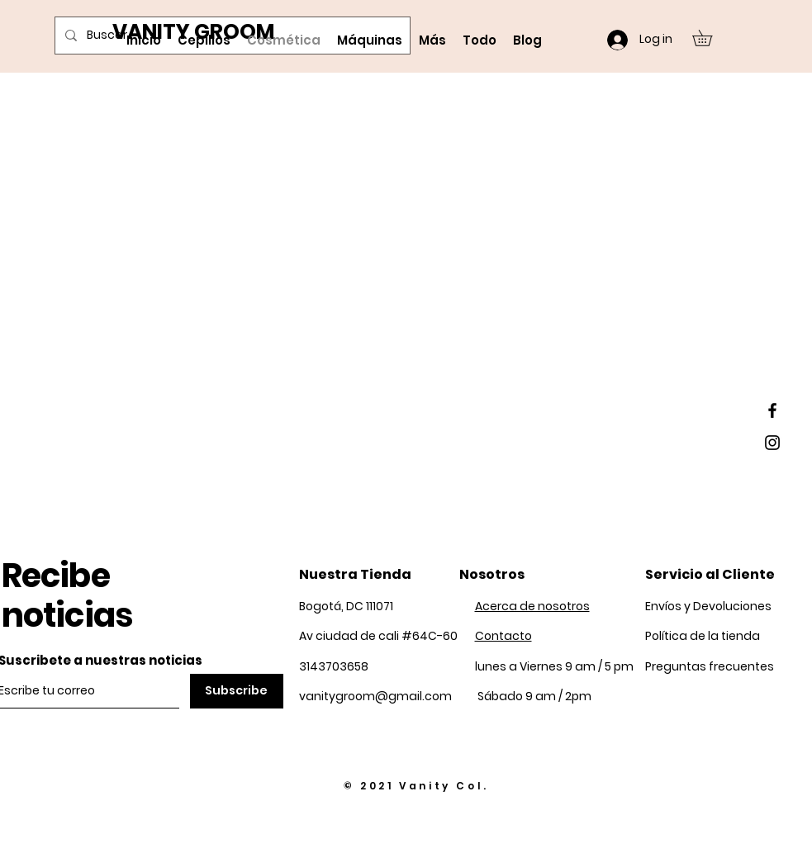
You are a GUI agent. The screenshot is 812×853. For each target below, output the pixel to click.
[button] (710, 38)
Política (702, 636)
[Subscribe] (236, 691)
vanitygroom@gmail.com (375, 696)
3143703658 (333, 666)
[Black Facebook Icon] (772, 410)
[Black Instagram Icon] (772, 443)
